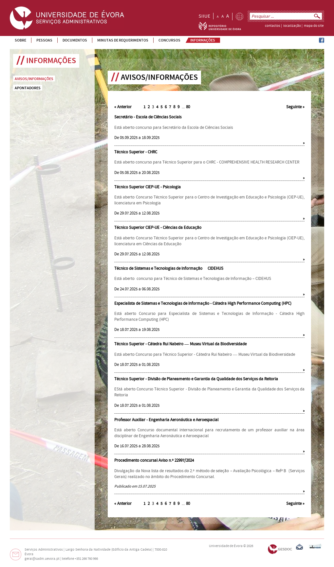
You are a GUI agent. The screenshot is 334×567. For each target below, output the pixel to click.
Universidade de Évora (226, 546)
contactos (272, 26)
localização (292, 26)
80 (188, 107)
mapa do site (314, 26)
